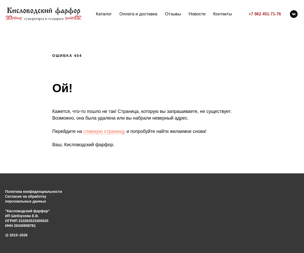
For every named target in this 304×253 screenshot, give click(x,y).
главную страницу (104, 131)
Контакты (222, 14)
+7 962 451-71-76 (265, 14)
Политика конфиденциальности (33, 191)
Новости (197, 14)
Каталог (104, 14)
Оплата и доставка (138, 14)
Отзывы (173, 14)
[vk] (294, 14)
